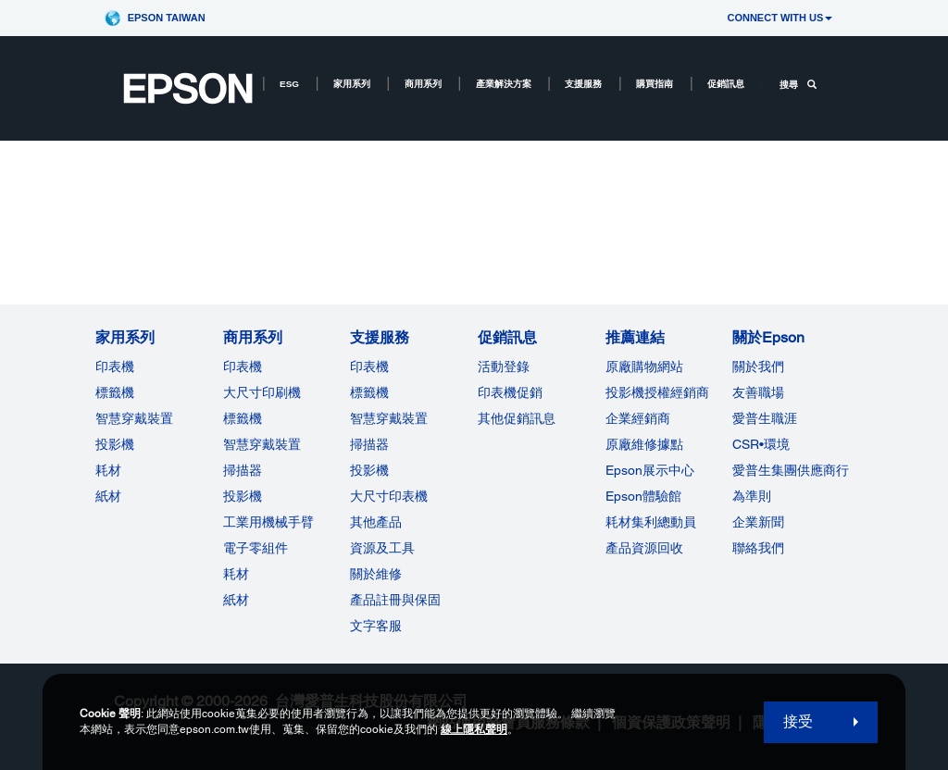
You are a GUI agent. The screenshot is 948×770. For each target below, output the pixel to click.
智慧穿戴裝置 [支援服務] (389, 418)
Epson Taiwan (167, 17)
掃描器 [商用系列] (242, 470)
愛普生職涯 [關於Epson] (764, 418)
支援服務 (583, 84)
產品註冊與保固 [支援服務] (395, 599)
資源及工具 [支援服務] (382, 547)
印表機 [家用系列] (114, 366)
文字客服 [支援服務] (376, 625)
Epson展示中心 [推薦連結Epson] (649, 470)
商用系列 (423, 84)
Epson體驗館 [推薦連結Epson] (643, 496)
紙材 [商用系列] (236, 599)
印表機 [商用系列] (242, 366)
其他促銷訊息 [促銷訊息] (516, 418)
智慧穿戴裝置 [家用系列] (134, 418)
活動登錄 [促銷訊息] (504, 366)
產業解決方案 (503, 84)
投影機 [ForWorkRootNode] (242, 496)
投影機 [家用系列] (114, 444)
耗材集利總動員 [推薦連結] (650, 522)
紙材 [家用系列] (108, 496)
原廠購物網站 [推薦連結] (644, 366)
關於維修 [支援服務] (376, 573)
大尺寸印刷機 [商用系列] (262, 392)
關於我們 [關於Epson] (758, 366)
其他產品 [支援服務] (376, 522)
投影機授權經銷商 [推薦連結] (657, 392)
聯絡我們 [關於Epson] (758, 547)
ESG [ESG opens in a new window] (289, 84)
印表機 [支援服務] (369, 366)
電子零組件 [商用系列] (255, 547)
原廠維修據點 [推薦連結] (644, 444)
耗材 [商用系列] (236, 573)
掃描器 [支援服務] (369, 444)
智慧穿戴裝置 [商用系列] (262, 444)
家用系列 (351, 84)
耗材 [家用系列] (108, 470)
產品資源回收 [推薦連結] (644, 547)
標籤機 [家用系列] (114, 392)
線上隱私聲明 (474, 729)
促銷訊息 (725, 84)
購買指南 (654, 84)
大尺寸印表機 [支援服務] (389, 496)
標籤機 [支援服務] (369, 392)
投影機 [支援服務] (369, 470)
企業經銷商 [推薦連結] (637, 418)
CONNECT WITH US (779, 17)
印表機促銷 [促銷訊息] (510, 392)
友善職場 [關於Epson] (758, 392)
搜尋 (798, 85)
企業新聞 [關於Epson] (758, 522)
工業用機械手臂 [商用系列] (268, 522)
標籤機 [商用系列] (242, 418)
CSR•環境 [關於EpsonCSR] (761, 444)
